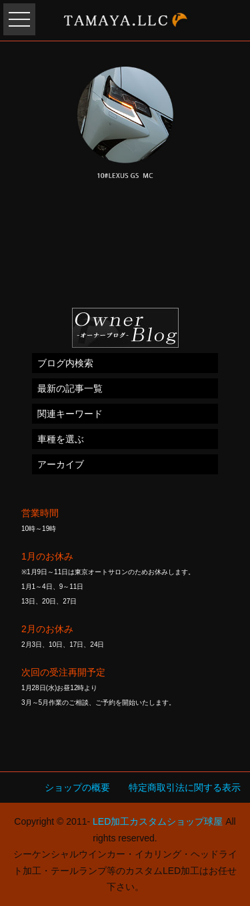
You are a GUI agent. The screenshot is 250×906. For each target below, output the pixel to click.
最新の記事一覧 (70, 388)
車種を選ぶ (60, 439)
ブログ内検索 (65, 363)
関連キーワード (70, 413)
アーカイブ (60, 464)
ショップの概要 (77, 787)
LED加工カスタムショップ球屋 (158, 821)
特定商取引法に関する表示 (185, 787)
